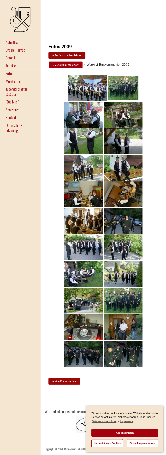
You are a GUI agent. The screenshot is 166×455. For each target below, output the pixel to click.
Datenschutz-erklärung (14, 127)
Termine (11, 65)
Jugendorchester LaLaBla (16, 91)
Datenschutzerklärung (104, 421)
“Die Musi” (12, 102)
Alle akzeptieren (125, 433)
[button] (66, 55)
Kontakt (11, 117)
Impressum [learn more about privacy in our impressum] (126, 421)
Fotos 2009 (72, 64)
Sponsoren (12, 110)
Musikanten (13, 81)
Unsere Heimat (15, 50)
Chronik (11, 58)
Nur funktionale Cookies (107, 443)
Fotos (9, 73)
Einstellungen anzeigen (142, 443)
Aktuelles (12, 42)
